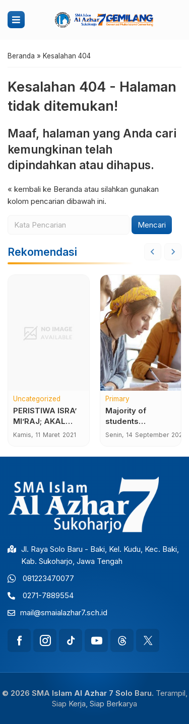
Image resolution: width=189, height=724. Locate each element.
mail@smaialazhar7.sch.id (63, 612)
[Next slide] (172, 251)
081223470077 (48, 578)
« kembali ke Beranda (45, 189)
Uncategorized (36, 399)
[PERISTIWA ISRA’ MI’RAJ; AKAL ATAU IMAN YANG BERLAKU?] (48, 333)
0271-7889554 (48, 595)
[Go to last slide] (152, 251)
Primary (117, 399)
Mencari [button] (152, 225)
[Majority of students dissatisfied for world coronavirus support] (140, 333)
